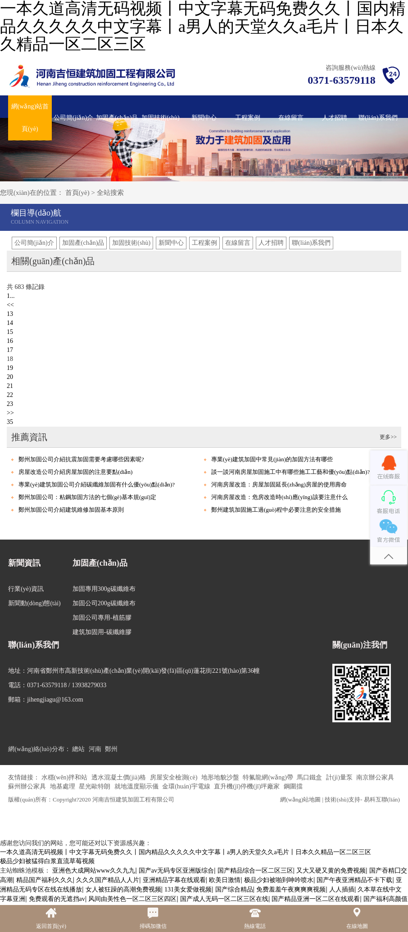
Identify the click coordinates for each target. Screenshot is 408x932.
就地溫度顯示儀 (137, 786)
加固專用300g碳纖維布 (104, 588)
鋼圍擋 (293, 786)
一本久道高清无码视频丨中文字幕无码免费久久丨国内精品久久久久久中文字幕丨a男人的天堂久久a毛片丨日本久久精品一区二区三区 (185, 852)
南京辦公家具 (375, 777)
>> (10, 413)
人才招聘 (334, 117)
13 (10, 314)
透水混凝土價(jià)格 (119, 777)
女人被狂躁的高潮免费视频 (123, 889)
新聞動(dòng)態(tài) (34, 603)
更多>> (388, 437)
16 (10, 341)
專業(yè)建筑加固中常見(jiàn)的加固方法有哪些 (272, 459)
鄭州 (111, 749)
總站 (78, 749)
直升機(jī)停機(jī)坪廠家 (247, 786)
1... (11, 296)
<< (10, 305)
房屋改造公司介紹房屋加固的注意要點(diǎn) (75, 471)
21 (10, 386)
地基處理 (63, 786)
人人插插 (341, 889)
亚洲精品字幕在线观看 (174, 880)
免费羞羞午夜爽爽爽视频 (291, 889)
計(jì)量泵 (340, 777)
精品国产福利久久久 (44, 880)
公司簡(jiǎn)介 (73, 117)
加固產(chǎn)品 (117, 117)
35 (10, 422)
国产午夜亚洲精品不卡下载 (354, 880)
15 (10, 332)
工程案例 (247, 117)
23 (10, 404)
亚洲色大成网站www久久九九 (93, 870)
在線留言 (291, 117)
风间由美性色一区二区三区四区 (132, 899)
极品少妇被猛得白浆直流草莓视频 (47, 861)
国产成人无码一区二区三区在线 (224, 899)
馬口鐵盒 (310, 777)
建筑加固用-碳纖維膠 (102, 632)
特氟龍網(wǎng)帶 (269, 777)
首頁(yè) (77, 192)
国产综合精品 (234, 889)
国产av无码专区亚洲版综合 (176, 870)
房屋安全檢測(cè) (174, 777)
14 (10, 323)
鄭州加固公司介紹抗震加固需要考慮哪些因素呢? (81, 459)
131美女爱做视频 (188, 889)
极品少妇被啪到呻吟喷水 (278, 880)
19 (10, 368)
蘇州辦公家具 (28, 786)
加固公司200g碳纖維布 (104, 603)
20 (10, 377)
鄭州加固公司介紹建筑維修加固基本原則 (71, 509)
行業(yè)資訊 (26, 588)
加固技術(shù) (160, 117)
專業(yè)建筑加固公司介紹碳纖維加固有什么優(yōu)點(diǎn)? (96, 484)
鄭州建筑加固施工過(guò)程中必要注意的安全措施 (276, 509)
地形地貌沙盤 (221, 777)
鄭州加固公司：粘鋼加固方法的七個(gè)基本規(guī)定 (87, 497)
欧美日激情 (224, 880)
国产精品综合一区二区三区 (255, 870)
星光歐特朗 (95, 786)
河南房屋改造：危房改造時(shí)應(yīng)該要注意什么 (279, 497)
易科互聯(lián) (382, 799)
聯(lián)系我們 (377, 117)
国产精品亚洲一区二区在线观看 (316, 899)
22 (10, 395)
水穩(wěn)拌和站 (65, 777)
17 (10, 350)
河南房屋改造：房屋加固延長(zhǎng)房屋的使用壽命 (279, 484)
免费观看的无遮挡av (57, 899)
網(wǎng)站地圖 (300, 799)
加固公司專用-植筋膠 (102, 617)
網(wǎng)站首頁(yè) (30, 117)
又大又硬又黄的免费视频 (331, 870)
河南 (95, 749)
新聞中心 (204, 117)
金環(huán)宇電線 (187, 786)
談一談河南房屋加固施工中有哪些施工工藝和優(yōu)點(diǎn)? (290, 471)
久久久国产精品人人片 (107, 880)
